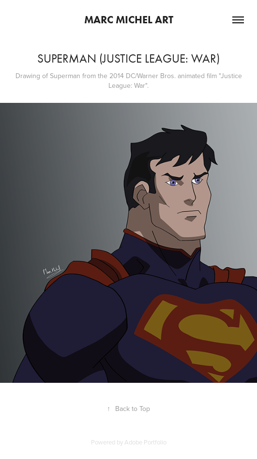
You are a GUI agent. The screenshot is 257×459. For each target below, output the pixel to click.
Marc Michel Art (128, 19)
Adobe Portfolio (145, 442)
